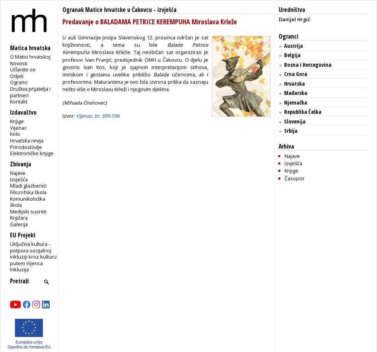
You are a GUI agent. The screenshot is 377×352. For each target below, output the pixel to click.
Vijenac (18, 127)
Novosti (18, 63)
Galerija (19, 224)
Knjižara (19, 217)
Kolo (15, 133)
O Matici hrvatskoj (30, 56)
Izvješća (19, 179)
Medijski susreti (28, 211)
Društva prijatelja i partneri (30, 92)
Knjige (17, 121)
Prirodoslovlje (26, 147)
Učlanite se (22, 69)
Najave (17, 172)
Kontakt (18, 101)
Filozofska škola (28, 192)
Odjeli (17, 76)
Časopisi (294, 178)
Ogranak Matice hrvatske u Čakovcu (107, 10)
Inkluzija (19, 269)
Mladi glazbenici (28, 185)
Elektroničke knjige (32, 153)
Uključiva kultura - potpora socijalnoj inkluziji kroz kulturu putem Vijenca (33, 253)
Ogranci (19, 82)
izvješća (167, 10)
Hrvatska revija (27, 140)
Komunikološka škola (27, 202)
